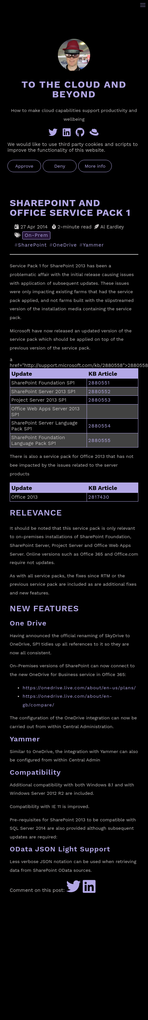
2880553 (99, 400)
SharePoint (32, 245)
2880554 (99, 426)
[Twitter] (54, 134)
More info (95, 166)
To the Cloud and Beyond (73, 89)
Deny (59, 166)
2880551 (99, 383)
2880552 (99, 391)
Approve (24, 166)
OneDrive (65, 245)
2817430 (99, 497)
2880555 (99, 440)
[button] (143, 5)
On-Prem (36, 235)
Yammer (93, 245)
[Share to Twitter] (73, 890)
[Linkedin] (68, 134)
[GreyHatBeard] (95, 134)
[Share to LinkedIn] (89, 890)
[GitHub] (81, 134)
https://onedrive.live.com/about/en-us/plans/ (79, 687)
